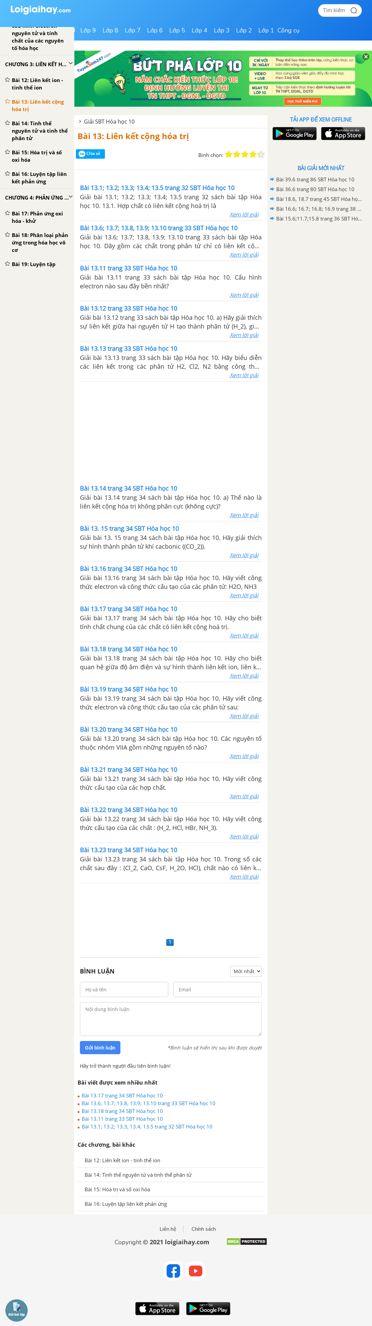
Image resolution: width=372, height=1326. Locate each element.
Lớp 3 (222, 30)
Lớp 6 (155, 30)
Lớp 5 (177, 30)
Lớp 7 (133, 30)
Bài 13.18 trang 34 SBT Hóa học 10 (122, 1111)
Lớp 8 (110, 30)
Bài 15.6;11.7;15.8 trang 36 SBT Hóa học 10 (319, 218)
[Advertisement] (171, 432)
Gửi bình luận (100, 1047)
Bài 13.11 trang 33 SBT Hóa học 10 (122, 1118)
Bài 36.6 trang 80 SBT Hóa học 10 (315, 189)
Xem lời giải (244, 214)
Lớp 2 (244, 30)
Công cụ (288, 30)
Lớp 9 (88, 30)
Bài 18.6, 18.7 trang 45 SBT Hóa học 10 (319, 199)
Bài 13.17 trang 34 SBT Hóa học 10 (122, 1095)
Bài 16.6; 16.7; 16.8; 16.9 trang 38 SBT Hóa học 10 (319, 208)
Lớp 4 (199, 30)
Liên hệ (168, 1229)
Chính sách (204, 1229)
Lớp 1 (266, 30)
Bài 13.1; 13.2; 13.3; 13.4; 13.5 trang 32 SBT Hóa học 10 (147, 1126)
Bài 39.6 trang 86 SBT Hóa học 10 (315, 179)
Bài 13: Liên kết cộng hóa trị (133, 135)
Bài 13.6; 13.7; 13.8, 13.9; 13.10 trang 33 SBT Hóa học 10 (149, 1103)
